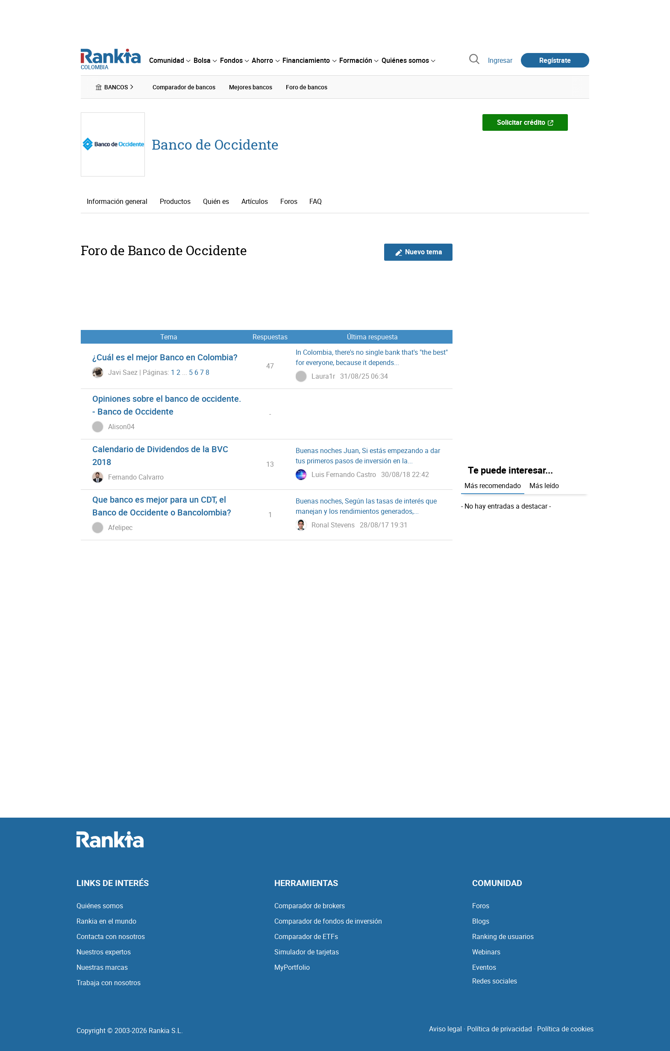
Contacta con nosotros (110, 936)
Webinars (486, 952)
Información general (117, 201)
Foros (288, 201)
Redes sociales (494, 981)
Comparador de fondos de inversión (328, 921)
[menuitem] (169, 60)
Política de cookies (565, 1028)
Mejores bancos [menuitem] (250, 87)
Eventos (484, 967)
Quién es (216, 201)
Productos (175, 201)
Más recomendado (492, 485)
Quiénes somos (99, 905)
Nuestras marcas (102, 967)
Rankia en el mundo (106, 921)
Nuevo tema (418, 252)
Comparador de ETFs (306, 936)
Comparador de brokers (309, 905)
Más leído (544, 485)
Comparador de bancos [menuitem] (184, 87)
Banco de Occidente (215, 144)
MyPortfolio (292, 967)
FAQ (315, 201)
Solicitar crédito (525, 122)
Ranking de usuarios (503, 936)
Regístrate (555, 60)
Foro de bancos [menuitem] (306, 87)
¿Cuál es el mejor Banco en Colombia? (165, 357)
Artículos (254, 201)
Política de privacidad (499, 1028)
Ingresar (500, 60)
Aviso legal (445, 1028)
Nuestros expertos (103, 952)
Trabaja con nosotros (108, 982)
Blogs (480, 921)
